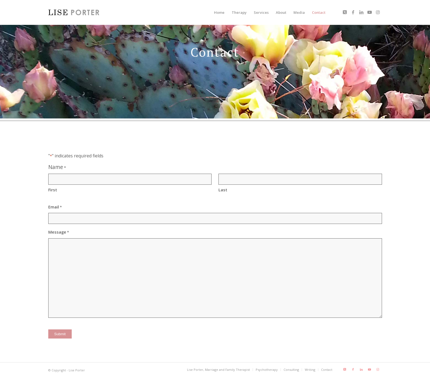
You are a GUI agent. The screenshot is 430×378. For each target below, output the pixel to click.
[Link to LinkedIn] (361, 12)
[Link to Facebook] (353, 12)
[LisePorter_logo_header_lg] (73, 12)
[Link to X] (345, 12)
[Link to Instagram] (378, 12)
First (52, 189)
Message (58, 232)
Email (55, 207)
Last (222, 189)
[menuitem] (219, 12)
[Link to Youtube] (369, 12)
